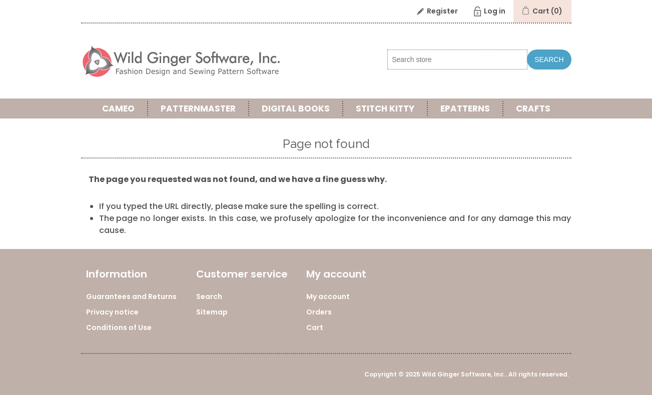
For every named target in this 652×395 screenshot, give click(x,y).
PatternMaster (198, 108)
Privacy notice (112, 312)
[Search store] (457, 60)
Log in (494, 11)
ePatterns (465, 108)
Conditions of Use (119, 327)
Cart (314, 327)
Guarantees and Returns (131, 297)
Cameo (118, 108)
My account (328, 297)
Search (548, 60)
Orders (319, 312)
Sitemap (212, 312)
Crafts (533, 108)
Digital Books (296, 108)
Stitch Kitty (385, 108)
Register (442, 11)
